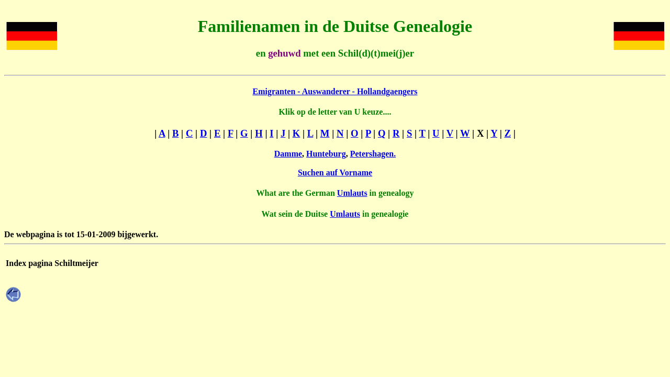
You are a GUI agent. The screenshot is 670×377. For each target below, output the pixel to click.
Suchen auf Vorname (335, 172)
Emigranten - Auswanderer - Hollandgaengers (335, 91)
